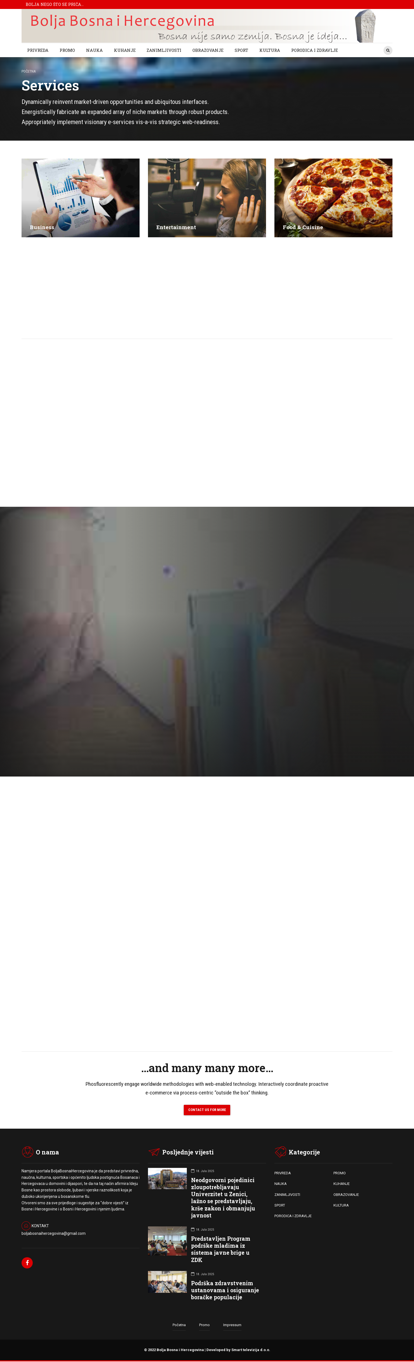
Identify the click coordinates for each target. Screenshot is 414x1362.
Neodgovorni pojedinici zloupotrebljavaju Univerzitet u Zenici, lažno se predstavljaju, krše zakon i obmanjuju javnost (223, 1198)
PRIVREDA (37, 50)
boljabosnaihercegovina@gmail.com (54, 1234)
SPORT (241, 50)
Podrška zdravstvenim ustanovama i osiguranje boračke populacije (225, 1290)
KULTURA (269, 50)
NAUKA (94, 50)
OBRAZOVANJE (208, 50)
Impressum (232, 1326)
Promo (204, 1326)
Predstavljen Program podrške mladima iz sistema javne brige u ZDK (220, 1250)
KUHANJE (125, 50)
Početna (29, 71)
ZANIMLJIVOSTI (164, 50)
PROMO (67, 50)
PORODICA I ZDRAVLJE (314, 50)
